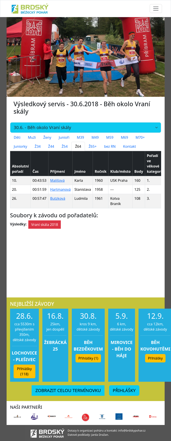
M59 (109, 137)
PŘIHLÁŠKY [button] (124, 390)
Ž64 (78, 146)
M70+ (140, 137)
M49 (95, 137)
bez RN (110, 146)
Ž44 (51, 146)
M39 (80, 137)
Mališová (57, 180)
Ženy (47, 137)
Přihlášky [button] (155, 358)
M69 (124, 137)
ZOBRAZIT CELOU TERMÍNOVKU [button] (68, 390)
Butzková (57, 198)
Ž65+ (93, 146)
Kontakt (129, 146)
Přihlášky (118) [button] (24, 371)
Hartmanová (60, 189)
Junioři (64, 137)
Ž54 (65, 146)
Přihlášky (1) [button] (88, 358)
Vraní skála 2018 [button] (44, 224)
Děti (17, 137)
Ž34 (38, 146)
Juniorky (20, 146)
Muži (32, 137)
